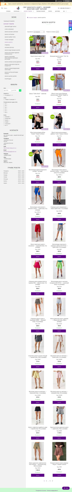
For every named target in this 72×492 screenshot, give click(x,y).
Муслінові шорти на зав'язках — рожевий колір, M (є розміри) (59, 392)
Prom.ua (43, 489)
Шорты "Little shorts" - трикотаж (37, 93)
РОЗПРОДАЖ (8, 78)
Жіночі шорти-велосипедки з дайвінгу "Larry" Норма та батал (59, 133)
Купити (37, 68)
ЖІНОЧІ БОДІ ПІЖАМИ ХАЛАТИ (12, 50)
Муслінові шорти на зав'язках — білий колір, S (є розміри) (59, 356)
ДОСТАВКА (57, 11)
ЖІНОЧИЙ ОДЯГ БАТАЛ (10, 26)
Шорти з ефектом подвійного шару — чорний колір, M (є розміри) (37, 428)
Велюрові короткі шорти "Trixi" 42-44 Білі (59, 57)
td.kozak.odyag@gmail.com (10, 151)
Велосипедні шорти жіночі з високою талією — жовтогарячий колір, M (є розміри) (59, 171)
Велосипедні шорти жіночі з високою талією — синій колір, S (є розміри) (37, 208)
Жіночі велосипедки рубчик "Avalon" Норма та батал (37, 133)
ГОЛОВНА (8, 11)
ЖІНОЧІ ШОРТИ (8, 42)
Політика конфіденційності (52, 490)
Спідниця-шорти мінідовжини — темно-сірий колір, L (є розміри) (59, 207)
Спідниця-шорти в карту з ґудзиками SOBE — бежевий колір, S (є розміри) (38, 320)
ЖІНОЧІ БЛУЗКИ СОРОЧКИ (11, 31)
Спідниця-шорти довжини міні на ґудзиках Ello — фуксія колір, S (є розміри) (38, 283)
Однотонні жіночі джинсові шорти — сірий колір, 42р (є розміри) (59, 428)
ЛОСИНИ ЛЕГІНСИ (9, 47)
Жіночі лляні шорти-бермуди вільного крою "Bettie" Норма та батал (59, 95)
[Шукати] (2, 8)
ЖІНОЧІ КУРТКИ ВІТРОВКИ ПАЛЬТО (11, 73)
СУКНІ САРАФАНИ (9, 29)
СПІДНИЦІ (7, 45)
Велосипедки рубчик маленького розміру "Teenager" (38, 170)
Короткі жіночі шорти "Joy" (38, 56)
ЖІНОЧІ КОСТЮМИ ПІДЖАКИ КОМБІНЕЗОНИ (12, 53)
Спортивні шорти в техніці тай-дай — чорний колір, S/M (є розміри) (37, 356)
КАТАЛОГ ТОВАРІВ (28, 11)
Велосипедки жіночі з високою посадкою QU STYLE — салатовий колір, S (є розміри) (59, 283)
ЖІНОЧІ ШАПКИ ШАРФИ (11, 76)
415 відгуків (59, 1)
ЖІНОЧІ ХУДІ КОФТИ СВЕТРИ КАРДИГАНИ (12, 65)
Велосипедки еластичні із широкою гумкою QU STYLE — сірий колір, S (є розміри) (59, 246)
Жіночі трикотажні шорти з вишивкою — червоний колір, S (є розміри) (38, 246)
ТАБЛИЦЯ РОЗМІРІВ (40, 11)
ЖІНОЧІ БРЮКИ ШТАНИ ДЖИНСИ (13, 61)
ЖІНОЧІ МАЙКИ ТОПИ (10, 37)
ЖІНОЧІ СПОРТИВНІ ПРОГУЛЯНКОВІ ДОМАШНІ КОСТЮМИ (11, 58)
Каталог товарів (33, 17)
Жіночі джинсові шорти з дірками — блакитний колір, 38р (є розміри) (59, 320)
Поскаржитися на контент (41, 490)
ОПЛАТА (50, 11)
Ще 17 (6, 125)
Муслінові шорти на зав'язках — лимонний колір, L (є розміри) (37, 392)
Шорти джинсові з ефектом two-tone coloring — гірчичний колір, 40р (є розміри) (37, 464)
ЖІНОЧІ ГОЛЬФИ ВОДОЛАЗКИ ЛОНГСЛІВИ (12, 69)
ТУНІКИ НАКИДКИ (9, 39)
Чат (66, 488)
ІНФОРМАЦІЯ (16, 11)
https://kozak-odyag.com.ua (10, 148)
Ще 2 (6, 112)
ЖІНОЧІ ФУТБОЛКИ (9, 34)
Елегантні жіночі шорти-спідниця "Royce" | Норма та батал (59, 463)
